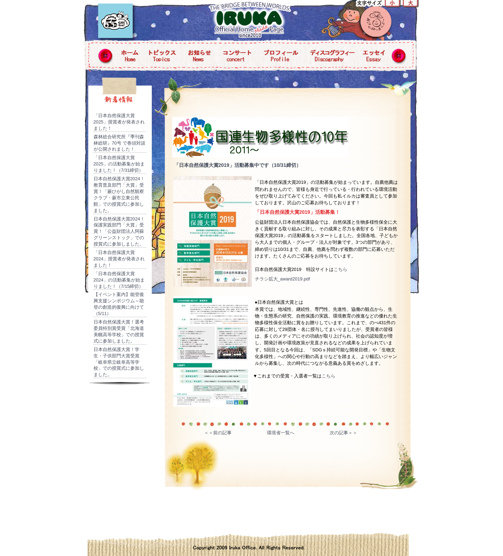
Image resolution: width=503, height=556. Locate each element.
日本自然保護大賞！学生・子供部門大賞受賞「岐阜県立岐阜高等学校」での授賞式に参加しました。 (119, 362)
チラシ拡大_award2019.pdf (282, 279)
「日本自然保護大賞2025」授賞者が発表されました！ (119, 122)
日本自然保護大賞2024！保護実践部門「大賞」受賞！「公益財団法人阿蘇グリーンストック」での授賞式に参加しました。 (119, 231)
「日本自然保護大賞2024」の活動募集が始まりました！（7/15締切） (119, 280)
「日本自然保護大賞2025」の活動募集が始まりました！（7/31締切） (119, 164)
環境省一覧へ (280, 432)
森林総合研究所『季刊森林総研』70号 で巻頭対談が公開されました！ (120, 143)
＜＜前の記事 (218, 432)
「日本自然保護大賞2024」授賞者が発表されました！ (119, 259)
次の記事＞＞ (343, 432)
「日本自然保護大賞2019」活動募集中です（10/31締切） (237, 165)
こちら (340, 269)
